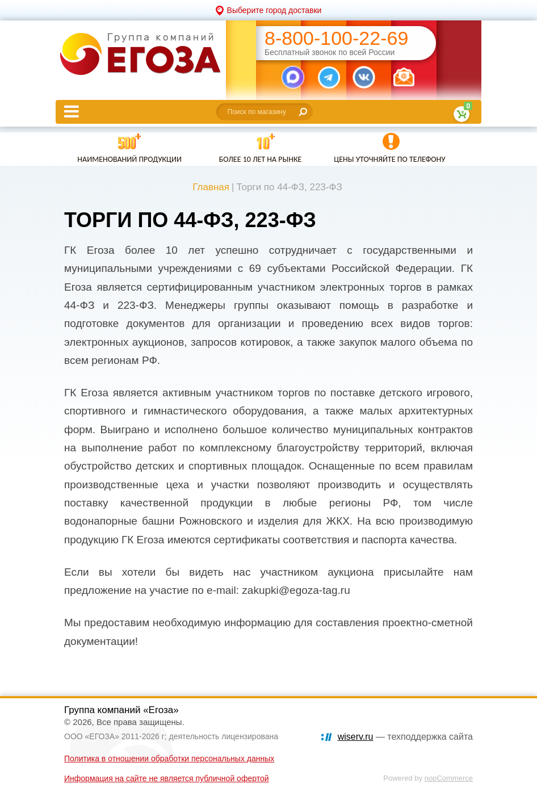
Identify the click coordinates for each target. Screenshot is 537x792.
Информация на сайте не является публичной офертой (166, 778)
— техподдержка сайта (405, 736)
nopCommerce (449, 778)
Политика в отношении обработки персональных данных (169, 758)
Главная (210, 187)
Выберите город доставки (274, 10)
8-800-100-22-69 (336, 38)
